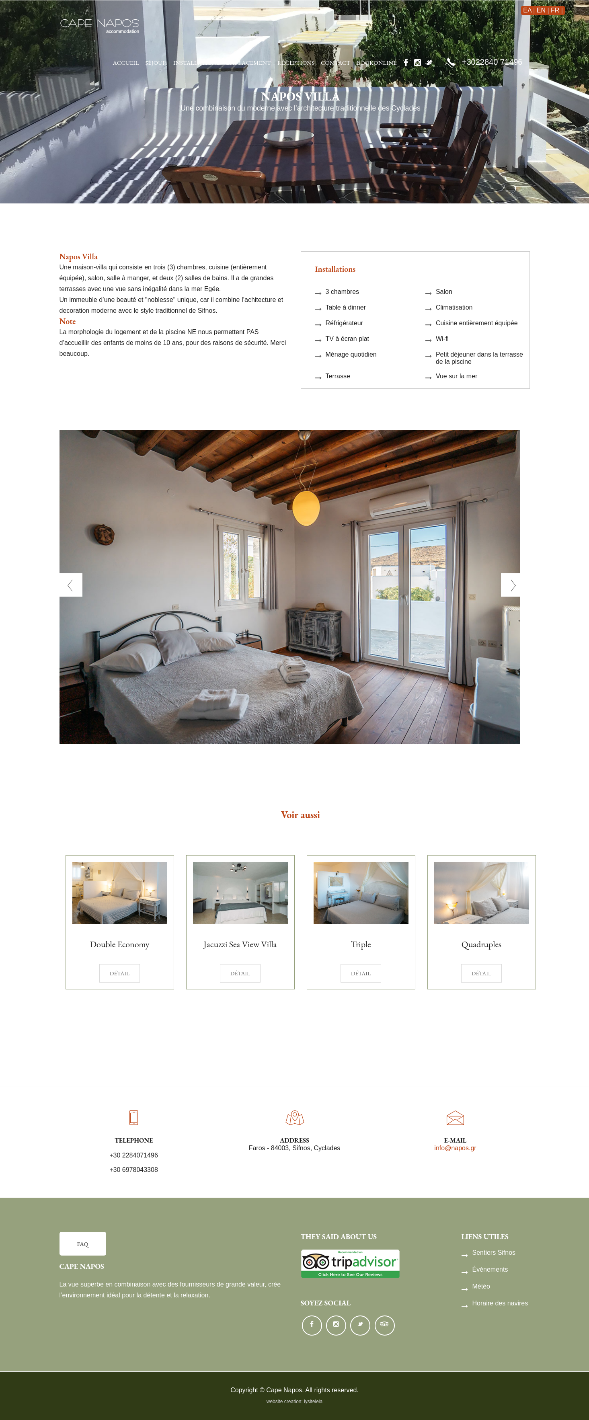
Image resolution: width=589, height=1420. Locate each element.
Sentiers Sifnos (489, 1252)
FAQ (82, 1244)
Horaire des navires (495, 1303)
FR (555, 10)
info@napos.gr (455, 1148)
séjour (156, 62)
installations (196, 62)
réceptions (295, 62)
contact (335, 62)
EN (541, 10)
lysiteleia (313, 1401)
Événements (485, 1269)
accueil (126, 62)
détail (119, 973)
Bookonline (376, 62)
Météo (476, 1286)
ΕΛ (527, 10)
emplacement (248, 62)
